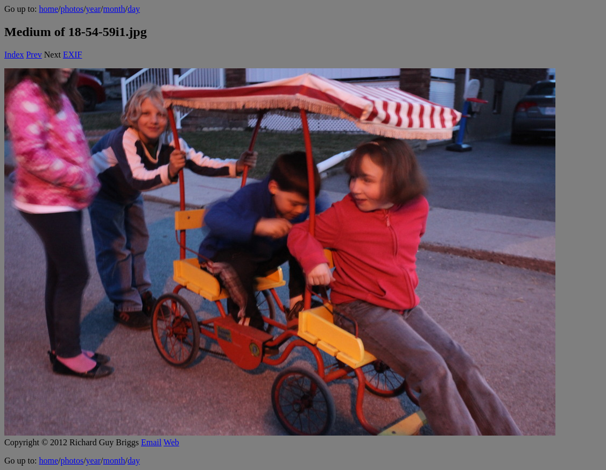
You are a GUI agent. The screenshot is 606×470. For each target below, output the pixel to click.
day (134, 8)
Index (14, 54)
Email (151, 442)
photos (71, 8)
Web (171, 442)
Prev (33, 54)
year (93, 8)
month (114, 8)
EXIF (72, 54)
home (48, 8)
